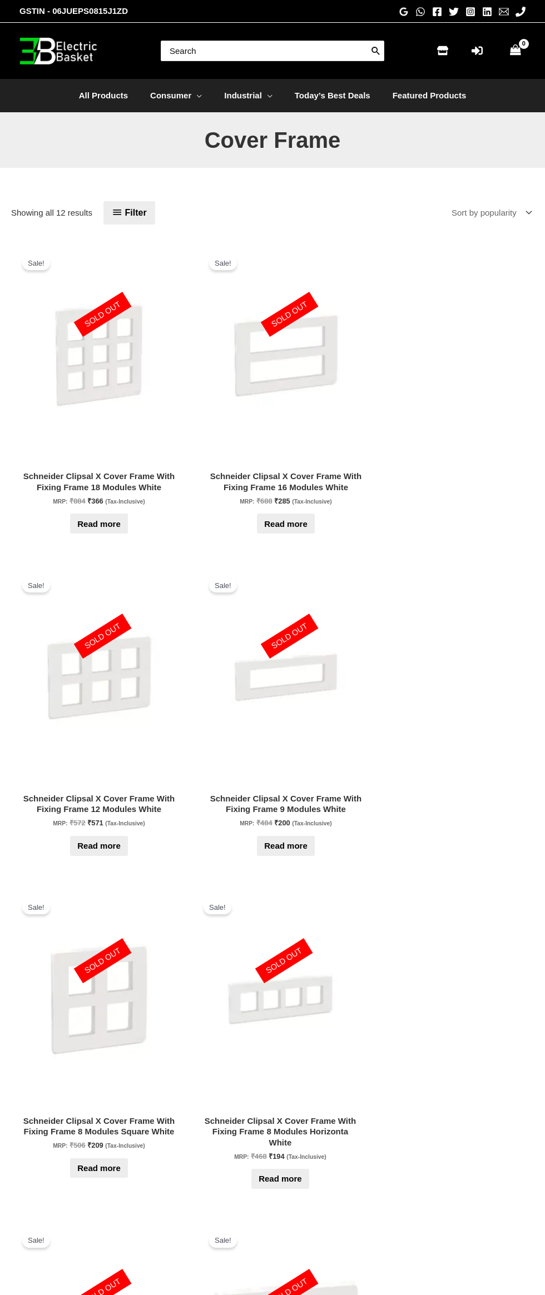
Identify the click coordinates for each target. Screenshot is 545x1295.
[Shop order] (489, 213)
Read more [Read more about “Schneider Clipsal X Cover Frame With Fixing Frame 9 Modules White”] (379, 457)
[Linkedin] (487, 12)
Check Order (176, 1192)
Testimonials (309, 1161)
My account (174, 1207)
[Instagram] (470, 12)
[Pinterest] (465, 1170)
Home (164, 1145)
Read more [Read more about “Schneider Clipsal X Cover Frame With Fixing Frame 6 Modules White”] (165, 725)
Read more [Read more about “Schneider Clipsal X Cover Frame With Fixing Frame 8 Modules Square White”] (486, 467)
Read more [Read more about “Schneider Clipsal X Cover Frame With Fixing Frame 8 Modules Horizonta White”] (59, 736)
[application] (202, 95)
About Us (303, 1145)
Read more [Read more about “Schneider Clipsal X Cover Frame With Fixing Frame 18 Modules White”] (59, 457)
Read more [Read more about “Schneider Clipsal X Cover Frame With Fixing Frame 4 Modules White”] (272, 725)
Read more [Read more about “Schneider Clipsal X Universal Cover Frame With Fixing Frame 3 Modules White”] (379, 736)
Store (163, 1161)
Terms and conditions (325, 1222)
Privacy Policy (312, 1176)
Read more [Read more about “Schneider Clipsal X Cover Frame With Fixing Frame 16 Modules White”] (165, 457)
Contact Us (173, 1176)
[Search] (376, 51)
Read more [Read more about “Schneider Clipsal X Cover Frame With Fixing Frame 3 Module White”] (486, 725)
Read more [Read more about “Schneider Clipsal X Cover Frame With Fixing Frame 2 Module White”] (59, 994)
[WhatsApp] (420, 12)
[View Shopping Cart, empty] (516, 50)
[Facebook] (437, 12)
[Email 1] (504, 12)
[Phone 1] (521, 12)
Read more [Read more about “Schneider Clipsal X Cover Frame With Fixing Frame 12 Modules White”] (272, 457)
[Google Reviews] (404, 12)
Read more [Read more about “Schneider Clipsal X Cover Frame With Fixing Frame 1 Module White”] (165, 994)
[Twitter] (454, 12)
